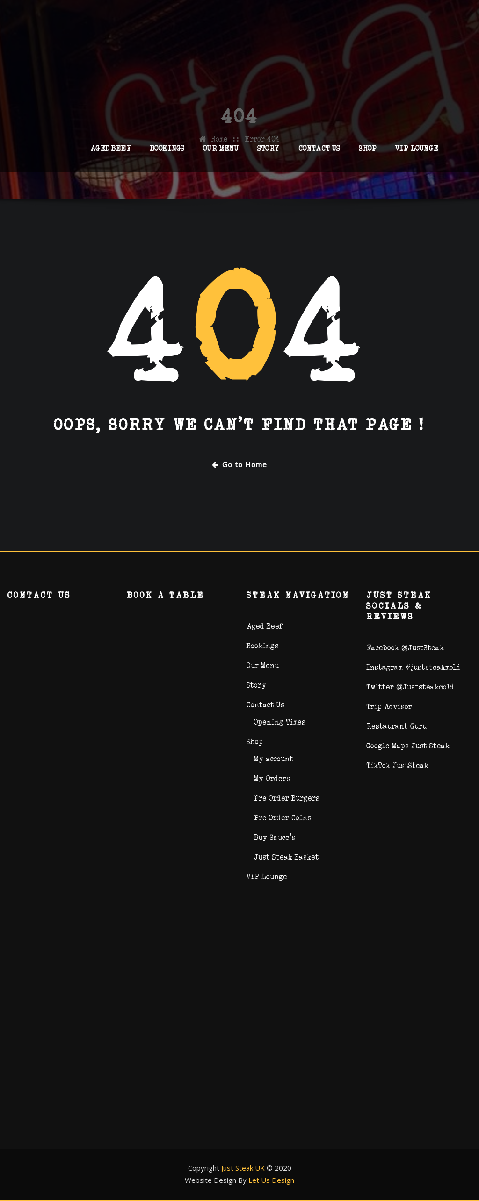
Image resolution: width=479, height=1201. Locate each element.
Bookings (167, 152)
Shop (368, 152)
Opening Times (279, 722)
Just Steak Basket (286, 857)
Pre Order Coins (282, 818)
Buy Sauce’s (275, 837)
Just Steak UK (243, 1168)
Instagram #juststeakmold (413, 667)
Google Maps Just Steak (408, 746)
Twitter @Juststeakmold (410, 687)
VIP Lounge (416, 152)
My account (273, 759)
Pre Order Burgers (286, 798)
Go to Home (239, 464)
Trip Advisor (389, 707)
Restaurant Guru (396, 726)
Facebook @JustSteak (405, 648)
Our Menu (220, 152)
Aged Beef (110, 152)
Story (268, 152)
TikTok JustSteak (397, 765)
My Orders (272, 778)
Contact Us (319, 152)
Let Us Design (271, 1180)
